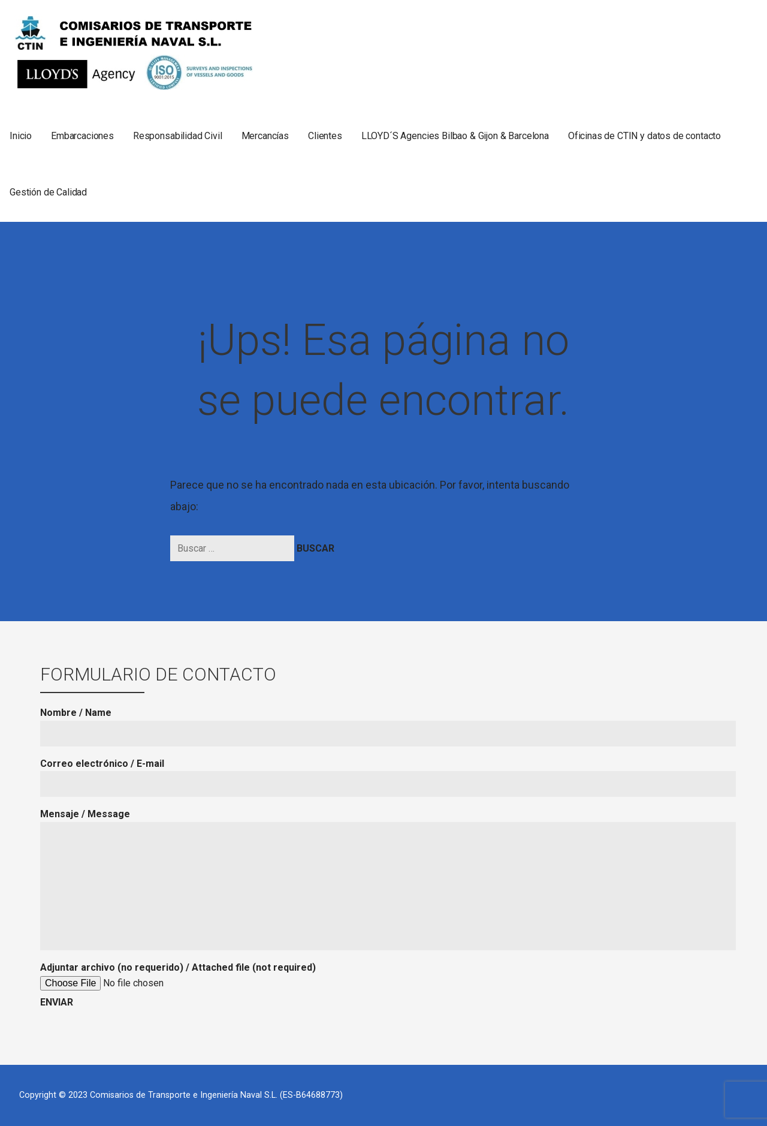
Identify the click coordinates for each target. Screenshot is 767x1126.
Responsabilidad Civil (177, 135)
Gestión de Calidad (48, 192)
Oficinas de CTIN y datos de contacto (644, 135)
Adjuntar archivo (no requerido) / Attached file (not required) (178, 985)
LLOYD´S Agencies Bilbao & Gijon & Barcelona (455, 135)
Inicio (21, 135)
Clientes (325, 135)
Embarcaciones (82, 135)
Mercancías (265, 135)
